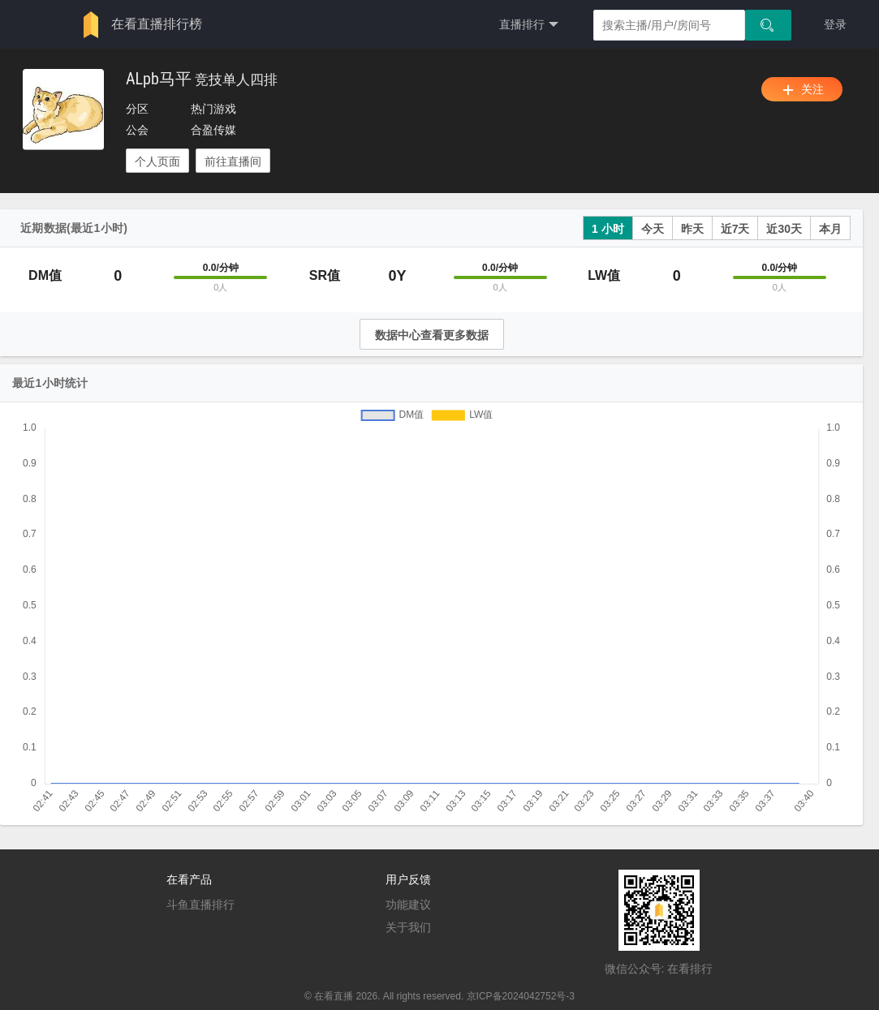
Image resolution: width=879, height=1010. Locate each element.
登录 (835, 24)
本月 (830, 228)
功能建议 (408, 904)
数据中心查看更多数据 (432, 335)
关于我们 (408, 927)
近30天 (784, 228)
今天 (652, 228)
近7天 (735, 228)
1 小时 (608, 228)
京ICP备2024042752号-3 (521, 996)
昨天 (692, 228)
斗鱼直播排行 (200, 904)
